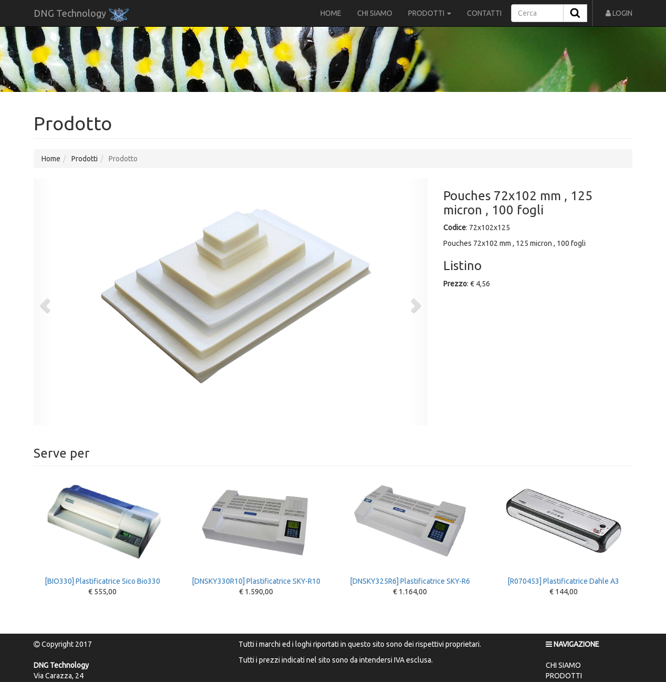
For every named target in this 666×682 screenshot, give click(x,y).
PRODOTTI (429, 13)
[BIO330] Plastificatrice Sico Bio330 (103, 531)
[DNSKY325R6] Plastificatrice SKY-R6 (410, 531)
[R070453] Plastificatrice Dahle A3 (564, 531)
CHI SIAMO (374, 13)
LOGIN (619, 13)
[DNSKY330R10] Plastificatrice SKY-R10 (257, 531)
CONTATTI (484, 13)
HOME (330, 13)
